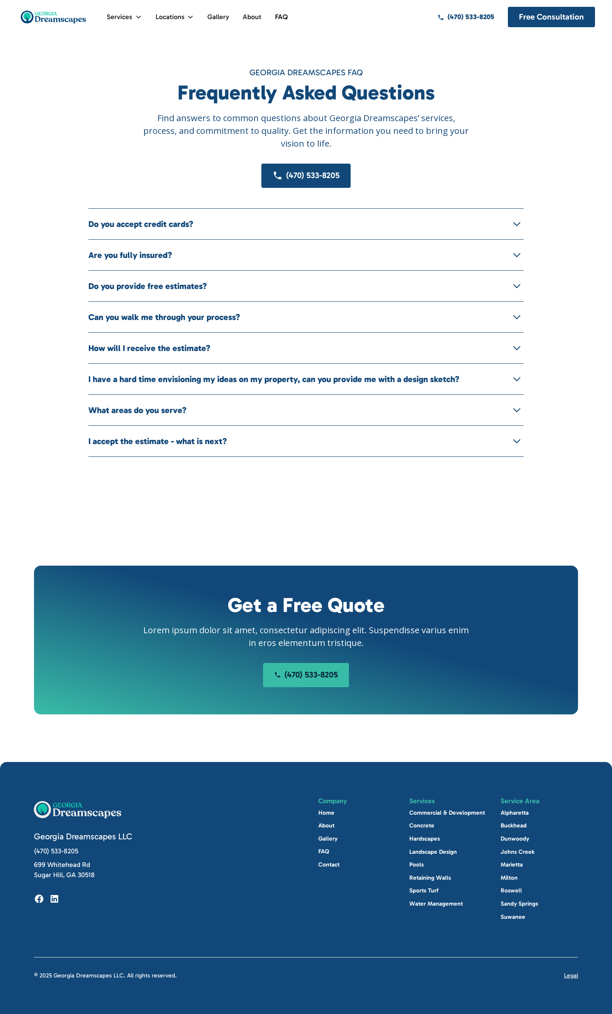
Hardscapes (424, 838)
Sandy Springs (519, 903)
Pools (416, 864)
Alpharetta (515, 812)
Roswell (511, 890)
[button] (124, 17)
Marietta (512, 864)
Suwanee (513, 916)
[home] (53, 17)
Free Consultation (551, 17)
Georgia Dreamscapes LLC (83, 836)
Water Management (436, 903)
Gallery (218, 17)
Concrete (421, 825)
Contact (329, 864)
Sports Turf (424, 890)
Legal (571, 975)
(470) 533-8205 (56, 851)
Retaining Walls (430, 877)
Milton (509, 877)
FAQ (281, 17)
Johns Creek (518, 851)
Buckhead (514, 825)
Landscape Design (433, 851)
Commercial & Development (447, 812)
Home (326, 812)
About (252, 17)
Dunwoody (515, 838)
